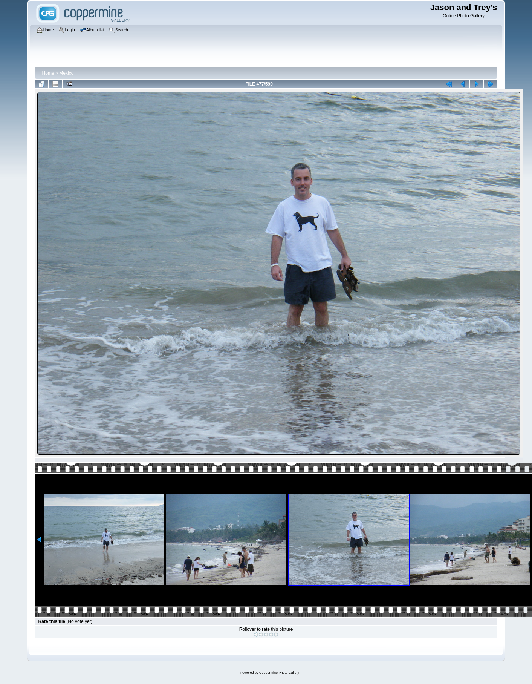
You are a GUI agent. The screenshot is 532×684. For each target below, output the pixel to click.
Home (48, 73)
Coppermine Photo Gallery (279, 673)
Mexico (66, 73)
